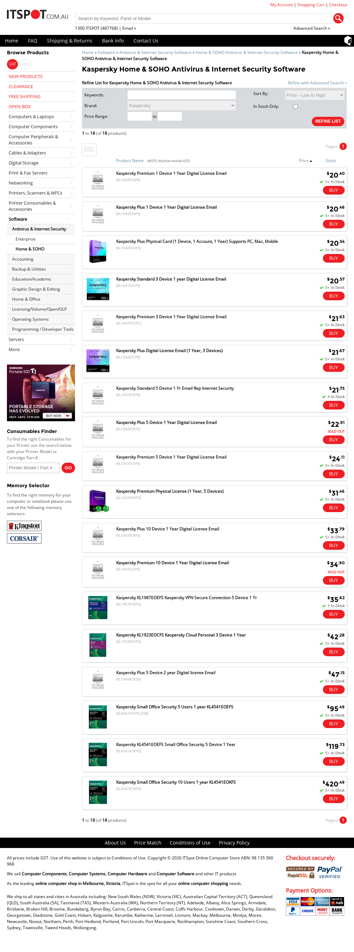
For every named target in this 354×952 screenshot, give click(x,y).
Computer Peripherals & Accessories (33, 139)
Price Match (147, 842)
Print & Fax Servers (28, 173)
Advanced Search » (312, 28)
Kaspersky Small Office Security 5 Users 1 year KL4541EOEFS (174, 707)
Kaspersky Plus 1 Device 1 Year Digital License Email (166, 207)
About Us (115, 842)
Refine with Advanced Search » (317, 83)
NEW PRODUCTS (26, 76)
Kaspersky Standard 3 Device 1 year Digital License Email (171, 279)
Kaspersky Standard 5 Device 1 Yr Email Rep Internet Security (175, 388)
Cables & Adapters (27, 153)
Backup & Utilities (29, 269)
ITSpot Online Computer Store (211, 858)
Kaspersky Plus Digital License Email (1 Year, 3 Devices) (169, 351)
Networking (21, 183)
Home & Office (26, 299)
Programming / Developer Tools (43, 329)
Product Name (130, 160)
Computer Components (33, 126)
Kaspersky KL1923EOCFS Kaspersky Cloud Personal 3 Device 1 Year (181, 635)
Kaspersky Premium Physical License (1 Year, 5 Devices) (170, 491)
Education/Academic (32, 279)
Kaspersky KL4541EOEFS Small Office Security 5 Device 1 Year (175, 744)
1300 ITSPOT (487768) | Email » (105, 28)
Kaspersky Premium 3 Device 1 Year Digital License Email (171, 317)
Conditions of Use (190, 842)
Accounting (23, 259)
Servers (16, 339)
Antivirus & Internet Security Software (155, 52)
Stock (331, 160)
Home (11, 40)
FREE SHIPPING (24, 96)
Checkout (338, 5)
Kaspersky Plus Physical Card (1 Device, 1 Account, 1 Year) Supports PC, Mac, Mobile (197, 241)
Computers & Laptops (31, 116)
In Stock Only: (275, 106)
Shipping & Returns (69, 40)
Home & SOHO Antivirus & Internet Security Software (247, 52)
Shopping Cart (311, 5)
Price (306, 160)
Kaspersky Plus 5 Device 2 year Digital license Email (165, 673)
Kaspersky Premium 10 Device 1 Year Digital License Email (172, 563)
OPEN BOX (20, 106)
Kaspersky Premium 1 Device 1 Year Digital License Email (171, 173)
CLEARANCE (21, 86)
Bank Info (113, 40)
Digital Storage (23, 163)
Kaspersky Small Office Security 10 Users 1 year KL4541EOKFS (176, 782)
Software (106, 52)
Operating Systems (30, 319)
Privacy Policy (234, 842)
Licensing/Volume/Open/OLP (39, 309)
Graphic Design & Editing (36, 289)
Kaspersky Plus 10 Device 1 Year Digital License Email (167, 529)
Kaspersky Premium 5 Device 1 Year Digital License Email (171, 457)
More (14, 349)
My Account (281, 5)
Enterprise (26, 239)
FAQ (32, 40)
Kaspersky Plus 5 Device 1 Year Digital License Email (166, 422)
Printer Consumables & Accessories (32, 206)
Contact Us (145, 40)
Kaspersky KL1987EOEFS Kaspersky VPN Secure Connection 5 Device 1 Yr (186, 598)
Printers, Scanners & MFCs (35, 193)
